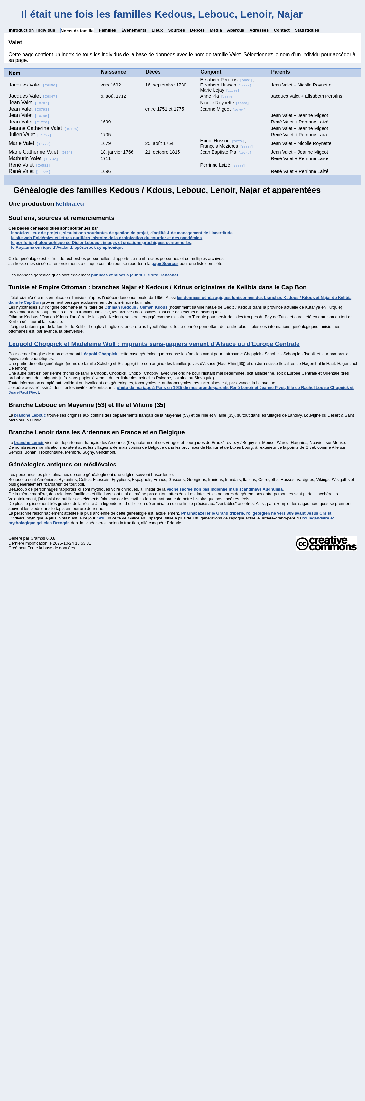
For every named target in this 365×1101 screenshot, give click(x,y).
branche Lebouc (30, 415)
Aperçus (235, 30)
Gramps (38, 538)
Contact (282, 30)
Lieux (157, 30)
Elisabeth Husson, (226, 84)
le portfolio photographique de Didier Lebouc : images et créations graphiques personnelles (101, 242)
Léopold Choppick (99, 353)
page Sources (164, 263)
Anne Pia (217, 96)
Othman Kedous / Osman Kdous (136, 307)
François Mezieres (226, 146)
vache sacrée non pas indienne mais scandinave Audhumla (225, 489)
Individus (45, 30)
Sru (100, 518)
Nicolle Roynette (224, 102)
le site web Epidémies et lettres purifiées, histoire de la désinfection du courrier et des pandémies (106, 237)
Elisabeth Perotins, (227, 79)
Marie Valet (30, 143)
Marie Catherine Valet (42, 152)
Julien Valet (30, 134)
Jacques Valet (33, 84)
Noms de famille (77, 30)
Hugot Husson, (223, 140)
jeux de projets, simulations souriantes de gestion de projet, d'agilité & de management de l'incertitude (132, 232)
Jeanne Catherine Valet (44, 128)
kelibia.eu (70, 203)
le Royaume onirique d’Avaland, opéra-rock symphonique (67, 247)
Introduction (21, 30)
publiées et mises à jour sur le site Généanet (134, 275)
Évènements (134, 30)
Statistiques (307, 30)
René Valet (29, 164)
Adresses (259, 30)
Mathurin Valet (33, 158)
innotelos (20, 232)
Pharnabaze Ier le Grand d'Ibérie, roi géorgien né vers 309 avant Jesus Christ (256, 513)
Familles (107, 30)
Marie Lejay (219, 90)
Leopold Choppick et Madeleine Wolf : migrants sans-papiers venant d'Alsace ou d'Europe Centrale (153, 343)
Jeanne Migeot (223, 109)
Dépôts (197, 30)
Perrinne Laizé (222, 164)
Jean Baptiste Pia (225, 152)
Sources (176, 30)
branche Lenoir (29, 442)
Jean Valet (29, 102)
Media (216, 30)
